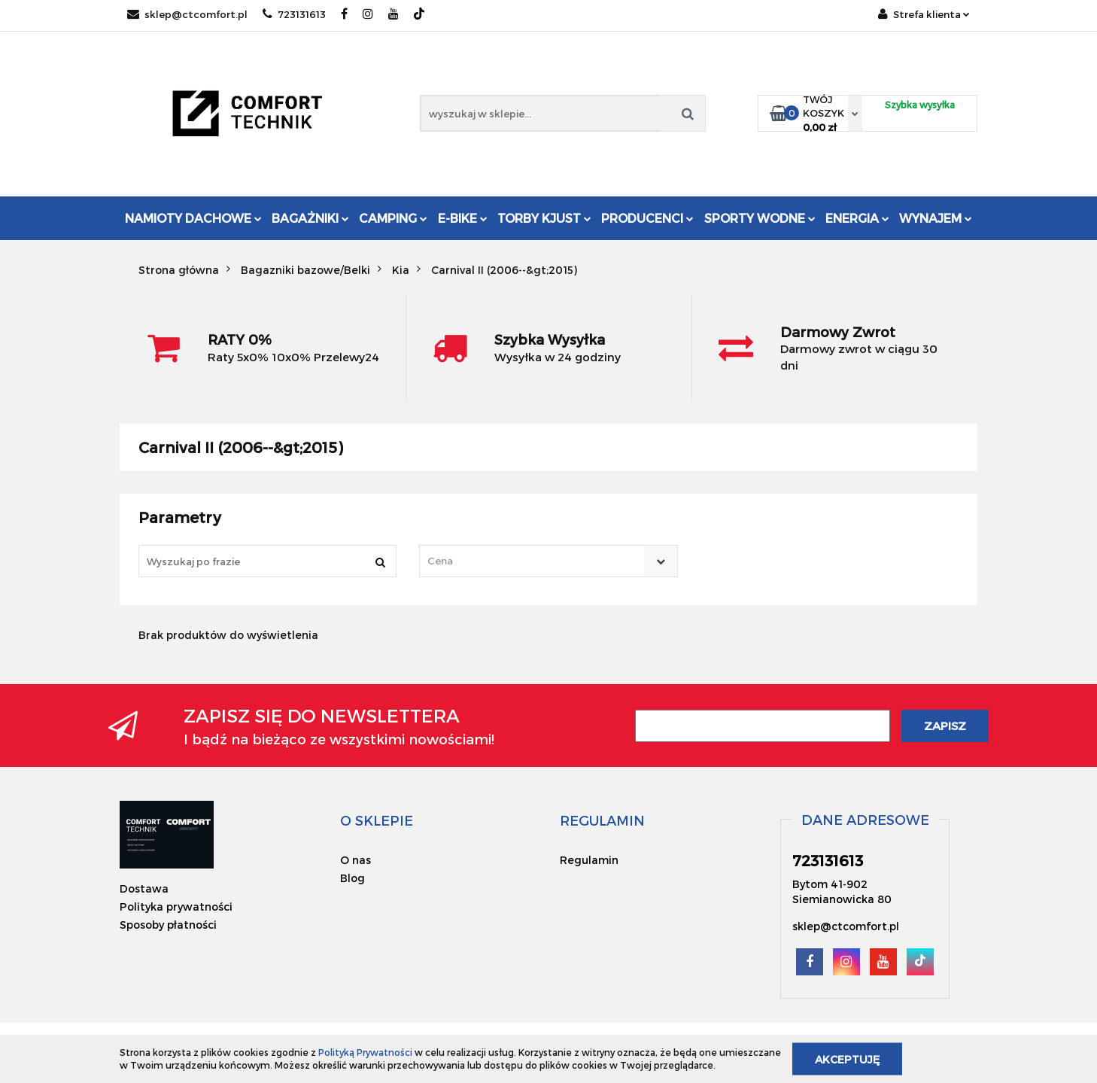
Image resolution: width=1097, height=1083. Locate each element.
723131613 (294, 14)
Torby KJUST (544, 218)
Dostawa (144, 888)
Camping (393, 218)
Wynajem (935, 218)
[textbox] (535, 561)
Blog (352, 878)
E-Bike (463, 218)
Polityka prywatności (176, 906)
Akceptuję (847, 1058)
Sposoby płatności (168, 924)
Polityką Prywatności (365, 1052)
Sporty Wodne (760, 218)
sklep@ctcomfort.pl (187, 14)
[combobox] (548, 561)
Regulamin (589, 859)
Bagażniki (310, 218)
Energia (857, 218)
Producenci (647, 218)
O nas (355, 859)
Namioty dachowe (193, 218)
